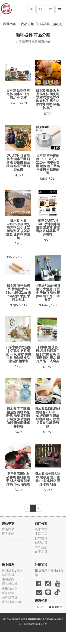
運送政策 (8, 593)
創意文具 (41, 552)
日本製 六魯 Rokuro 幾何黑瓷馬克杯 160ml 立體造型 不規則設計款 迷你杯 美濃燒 (18, 229)
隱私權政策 (10, 584)
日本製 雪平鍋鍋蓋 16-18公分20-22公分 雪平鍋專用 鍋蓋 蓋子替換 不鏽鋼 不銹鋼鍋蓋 (48, 164)
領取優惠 (55, 606)
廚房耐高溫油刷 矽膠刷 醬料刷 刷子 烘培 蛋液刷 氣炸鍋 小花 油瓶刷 (18, 479)
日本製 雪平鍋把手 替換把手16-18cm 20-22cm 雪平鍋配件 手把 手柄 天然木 (18, 292)
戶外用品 (41, 547)
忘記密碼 (8, 575)
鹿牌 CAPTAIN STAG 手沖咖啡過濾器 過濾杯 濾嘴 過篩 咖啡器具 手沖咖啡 (48, 227)
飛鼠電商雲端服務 (34, 624)
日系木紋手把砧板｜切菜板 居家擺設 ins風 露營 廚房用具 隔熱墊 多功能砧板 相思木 (18, 354)
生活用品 (41, 534)
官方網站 (8, 534)
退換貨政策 (10, 588)
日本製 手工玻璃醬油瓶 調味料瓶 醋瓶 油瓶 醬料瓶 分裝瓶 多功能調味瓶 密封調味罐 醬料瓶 (18, 417)
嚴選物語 (9, 24)
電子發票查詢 (11, 602)
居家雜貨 (41, 529)
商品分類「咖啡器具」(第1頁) (41, 24)
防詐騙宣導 (10, 597)
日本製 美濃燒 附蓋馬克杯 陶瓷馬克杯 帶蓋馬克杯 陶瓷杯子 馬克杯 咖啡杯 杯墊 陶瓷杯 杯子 (48, 99)
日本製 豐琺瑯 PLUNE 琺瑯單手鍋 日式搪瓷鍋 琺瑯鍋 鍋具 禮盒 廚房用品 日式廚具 (48, 354)
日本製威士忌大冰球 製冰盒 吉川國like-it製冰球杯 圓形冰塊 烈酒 (47, 479)
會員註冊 (8, 570)
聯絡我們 (8, 529)
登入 (20, 570)
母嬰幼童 (41, 543)
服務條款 (8, 579)
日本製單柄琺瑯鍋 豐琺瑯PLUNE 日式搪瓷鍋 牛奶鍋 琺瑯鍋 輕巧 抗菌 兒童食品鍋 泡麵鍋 (47, 417)
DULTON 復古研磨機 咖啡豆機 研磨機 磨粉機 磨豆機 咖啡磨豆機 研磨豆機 (18, 162)
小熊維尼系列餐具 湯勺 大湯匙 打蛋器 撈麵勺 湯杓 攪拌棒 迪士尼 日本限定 (47, 292)
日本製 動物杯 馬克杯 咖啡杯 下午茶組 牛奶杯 (18, 93)
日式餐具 (41, 538)
